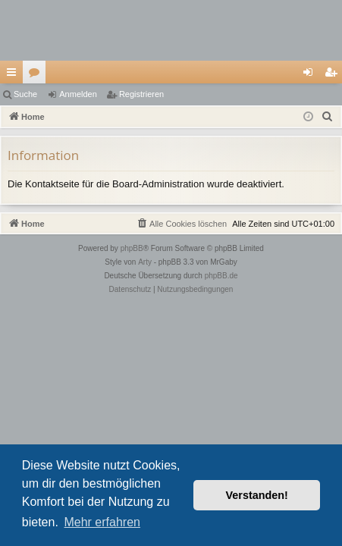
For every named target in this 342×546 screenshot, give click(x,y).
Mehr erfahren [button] (102, 522)
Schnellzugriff (14, 75)
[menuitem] (327, 116)
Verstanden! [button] (257, 495)
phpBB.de (221, 275)
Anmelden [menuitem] (311, 75)
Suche (25, 94)
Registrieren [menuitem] (334, 75)
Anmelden (78, 94)
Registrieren (141, 94)
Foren (37, 75)
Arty (145, 262)
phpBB (132, 248)
